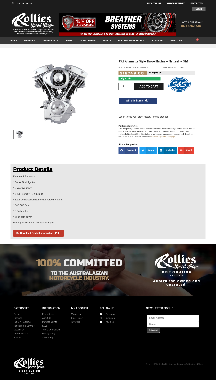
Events (107, 40)
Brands (30, 40)
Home (13, 40)
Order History (175, 3)
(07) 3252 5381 (192, 26)
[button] (128, 150)
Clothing (158, 40)
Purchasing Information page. (163, 137)
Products (51, 40)
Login (199, 9)
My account (154, 3)
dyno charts (88, 40)
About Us (177, 40)
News (69, 40)
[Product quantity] (125, 86)
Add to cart (149, 86)
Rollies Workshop (131, 40)
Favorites (196, 3)
